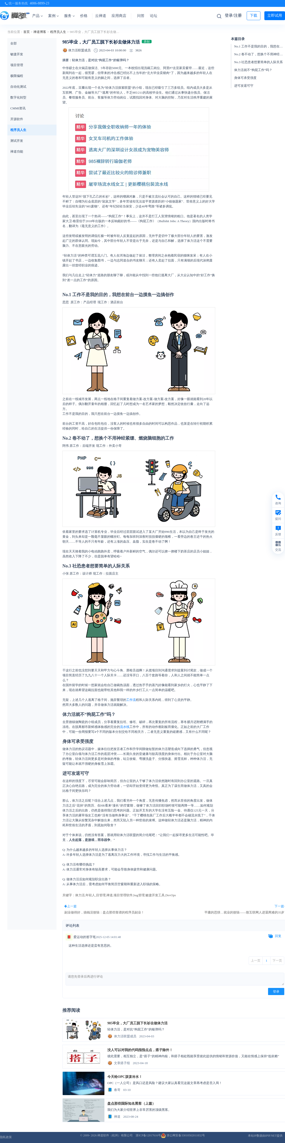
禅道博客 (39, 32)
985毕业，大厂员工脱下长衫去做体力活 (137, 1023)
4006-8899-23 (39, 3)
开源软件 (16, 119)
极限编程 (16, 76)
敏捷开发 (16, 54)
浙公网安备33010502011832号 (183, 1135)
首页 (26, 32)
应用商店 (119, 16)
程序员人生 (58, 32)
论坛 (153, 16)
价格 (83, 16)
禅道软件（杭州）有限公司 (115, 1135)
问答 (140, 16)
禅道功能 (16, 151)
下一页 (277, 960)
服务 (69, 16)
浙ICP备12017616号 (148, 1135)
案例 (53, 16)
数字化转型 (18, 97)
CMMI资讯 (18, 108)
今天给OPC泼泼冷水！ (124, 1077)
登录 (276, 991)
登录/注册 (233, 15)
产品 (37, 16)
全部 (13, 43)
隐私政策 (6, 1137)
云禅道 (100, 16)
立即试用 (274, 15)
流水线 (124, 727)
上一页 (255, 960)
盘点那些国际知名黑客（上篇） (131, 1103)
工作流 (131, 700)
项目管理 (16, 65)
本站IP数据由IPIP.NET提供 (265, 1135)
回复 (274, 936)
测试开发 (16, 141)
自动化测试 (18, 86)
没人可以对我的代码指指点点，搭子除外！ (140, 1050)
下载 (253, 15)
